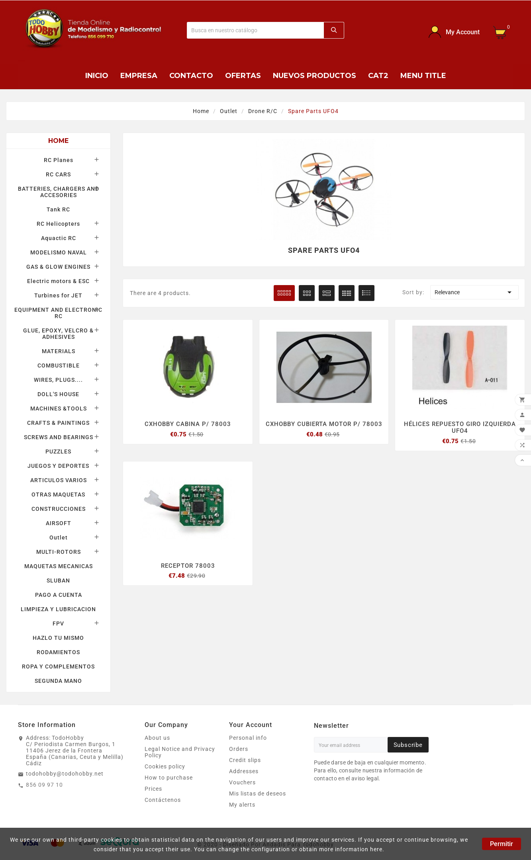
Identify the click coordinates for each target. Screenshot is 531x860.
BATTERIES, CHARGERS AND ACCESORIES (58, 192)
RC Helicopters (58, 224)
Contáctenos (163, 800)
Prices (153, 789)
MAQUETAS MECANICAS (58, 566)
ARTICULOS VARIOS (58, 480)
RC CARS (58, 174)
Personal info (248, 738)
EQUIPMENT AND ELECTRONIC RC (58, 313)
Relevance (474, 292)
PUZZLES (58, 451)
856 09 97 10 (44, 785)
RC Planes (58, 160)
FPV (58, 623)
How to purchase (169, 777)
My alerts (242, 804)
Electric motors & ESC (58, 281)
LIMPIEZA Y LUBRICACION (58, 609)
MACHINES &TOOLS (58, 408)
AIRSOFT (58, 523)
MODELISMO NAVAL (58, 252)
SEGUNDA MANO (58, 681)
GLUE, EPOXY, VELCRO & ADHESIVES (58, 333)
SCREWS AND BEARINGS (58, 437)
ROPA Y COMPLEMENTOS (58, 666)
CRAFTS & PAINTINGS (58, 423)
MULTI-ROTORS (58, 552)
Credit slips (245, 760)
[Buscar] (255, 30)
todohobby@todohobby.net (65, 773)
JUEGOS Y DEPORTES (58, 466)
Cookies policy (165, 766)
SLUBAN (58, 580)
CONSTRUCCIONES (58, 509)
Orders (238, 749)
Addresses (244, 771)
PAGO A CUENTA (58, 595)
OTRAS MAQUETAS (58, 494)
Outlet (58, 537)
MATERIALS (58, 351)
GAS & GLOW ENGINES (58, 267)
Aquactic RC (58, 238)
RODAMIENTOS (58, 652)
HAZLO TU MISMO (58, 638)
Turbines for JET (58, 295)
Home (58, 141)
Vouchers (242, 782)
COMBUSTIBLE (58, 365)
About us (157, 738)
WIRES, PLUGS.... (58, 380)
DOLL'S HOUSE (58, 394)
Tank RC (58, 209)
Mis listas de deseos (257, 793)
